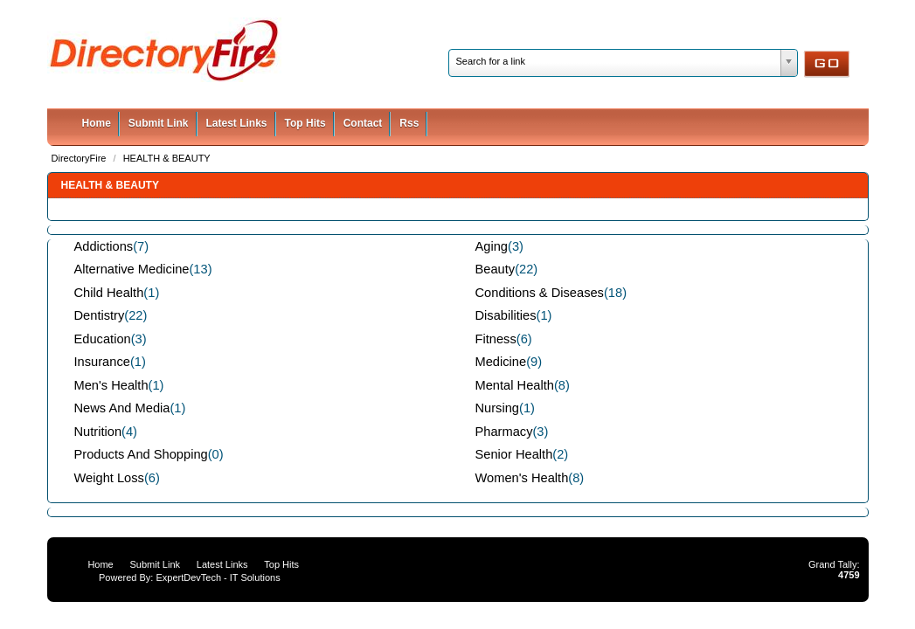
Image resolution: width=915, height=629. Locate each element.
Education (102, 339)
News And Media (122, 408)
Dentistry (99, 315)
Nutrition (98, 432)
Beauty (495, 269)
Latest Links (236, 123)
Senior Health (514, 454)
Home (96, 123)
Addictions (104, 246)
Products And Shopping (141, 454)
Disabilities (506, 315)
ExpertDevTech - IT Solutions (218, 577)
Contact (363, 123)
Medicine (501, 362)
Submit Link (158, 123)
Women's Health (522, 478)
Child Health (109, 293)
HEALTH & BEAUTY (167, 158)
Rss (409, 123)
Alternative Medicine (132, 269)
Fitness (495, 339)
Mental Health (514, 385)
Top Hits (305, 123)
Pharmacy (504, 432)
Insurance (102, 362)
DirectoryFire (80, 158)
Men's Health (111, 385)
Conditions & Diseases (539, 293)
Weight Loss (109, 478)
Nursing (497, 408)
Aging (492, 246)
